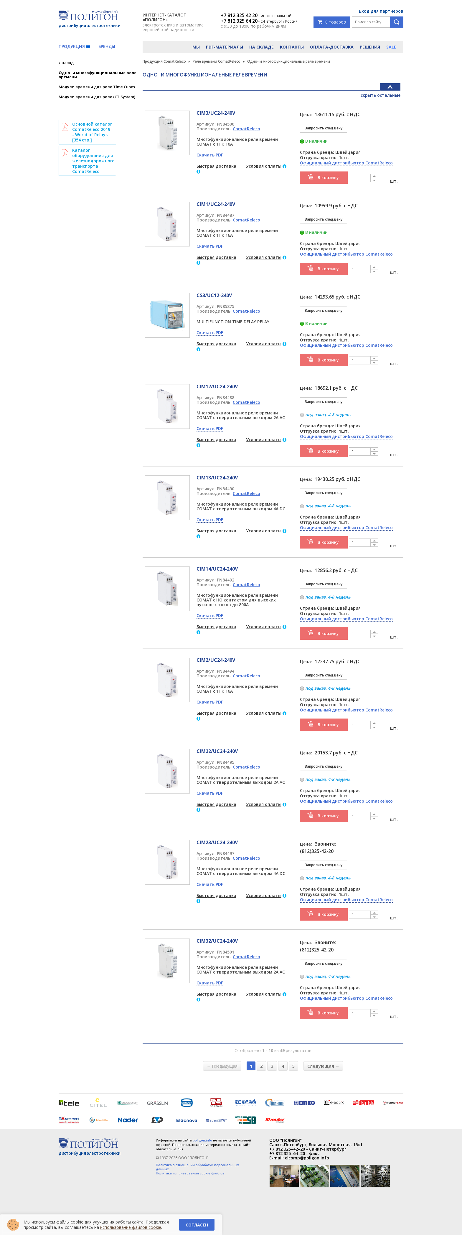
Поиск (396, 22)
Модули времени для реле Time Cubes (97, 87)
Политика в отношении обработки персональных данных (197, 1167)
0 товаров (332, 22)
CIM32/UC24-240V (217, 941)
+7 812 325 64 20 (239, 21)
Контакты (292, 47)
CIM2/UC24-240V (216, 660)
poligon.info (202, 1140)
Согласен (197, 1225)
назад (68, 63)
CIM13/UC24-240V (217, 477)
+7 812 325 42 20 (239, 15)
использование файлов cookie (130, 1227)
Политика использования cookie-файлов (190, 1173)
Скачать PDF (210, 155)
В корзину (328, 177)
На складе (261, 47)
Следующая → (323, 1066)
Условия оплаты (263, 166)
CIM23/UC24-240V (217, 842)
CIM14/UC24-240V (217, 569)
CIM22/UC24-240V (217, 751)
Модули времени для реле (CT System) (97, 97)
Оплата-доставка (332, 47)
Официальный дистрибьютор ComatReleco (346, 163)
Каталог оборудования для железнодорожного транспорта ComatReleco (93, 160)
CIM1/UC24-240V (216, 204)
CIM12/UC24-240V (217, 386)
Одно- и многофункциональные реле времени (97, 75)
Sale (391, 47)
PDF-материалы (224, 47)
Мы (196, 47)
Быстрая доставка (216, 166)
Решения (370, 47)
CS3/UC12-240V (214, 295)
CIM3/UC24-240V (216, 113)
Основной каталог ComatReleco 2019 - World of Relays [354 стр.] (92, 132)
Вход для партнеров (381, 11)
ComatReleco (246, 128)
